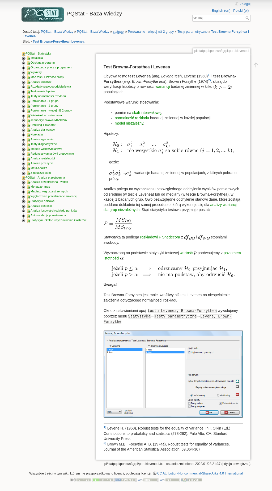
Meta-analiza (39, 168)
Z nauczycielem (41, 172)
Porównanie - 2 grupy (44, 105)
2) (209, 80)
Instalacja (37, 57)
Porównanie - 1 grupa (44, 100)
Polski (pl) (241, 11)
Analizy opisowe (41, 81)
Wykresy (36, 72)
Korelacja (37, 134)
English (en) (220, 11)
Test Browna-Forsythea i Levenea (58, 41)
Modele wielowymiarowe (46, 148)
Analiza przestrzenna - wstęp (49, 181)
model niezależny (129, 123)
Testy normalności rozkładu (48, 96)
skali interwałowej (146, 112)
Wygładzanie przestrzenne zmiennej (54, 196)
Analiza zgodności (42, 139)
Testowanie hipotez (43, 91)
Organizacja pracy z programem (51, 67)
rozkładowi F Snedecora (160, 237)
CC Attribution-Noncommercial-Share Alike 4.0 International (200, 473)
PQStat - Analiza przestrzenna (45, 177)
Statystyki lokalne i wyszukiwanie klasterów (58, 220)
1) (209, 74)
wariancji (162, 86)
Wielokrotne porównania (46, 115)
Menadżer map (40, 186)
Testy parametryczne (192, 32)
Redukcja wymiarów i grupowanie (52, 153)
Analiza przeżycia (42, 163)
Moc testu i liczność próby (47, 77)
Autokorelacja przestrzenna (48, 215)
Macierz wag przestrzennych (49, 191)
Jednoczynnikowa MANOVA (49, 120)
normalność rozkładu (132, 118)
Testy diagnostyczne (44, 144)
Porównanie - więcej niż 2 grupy (151, 32)
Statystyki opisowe (42, 201)
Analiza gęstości (41, 205)
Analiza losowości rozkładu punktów (54, 210)
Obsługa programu (43, 62)
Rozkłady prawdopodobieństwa (51, 86)
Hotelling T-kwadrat (43, 124)
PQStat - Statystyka (38, 53)
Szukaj (247, 18)
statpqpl (118, 32)
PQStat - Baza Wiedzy (57, 32)
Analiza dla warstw (43, 129)
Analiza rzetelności (43, 158)
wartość (187, 253)
